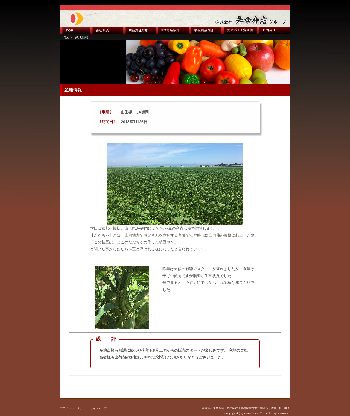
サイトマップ (98, 408)
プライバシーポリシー (74, 408)
